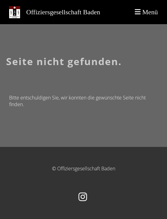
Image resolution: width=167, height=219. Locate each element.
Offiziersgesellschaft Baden (63, 12)
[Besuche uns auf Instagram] (82, 196)
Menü (146, 12)
